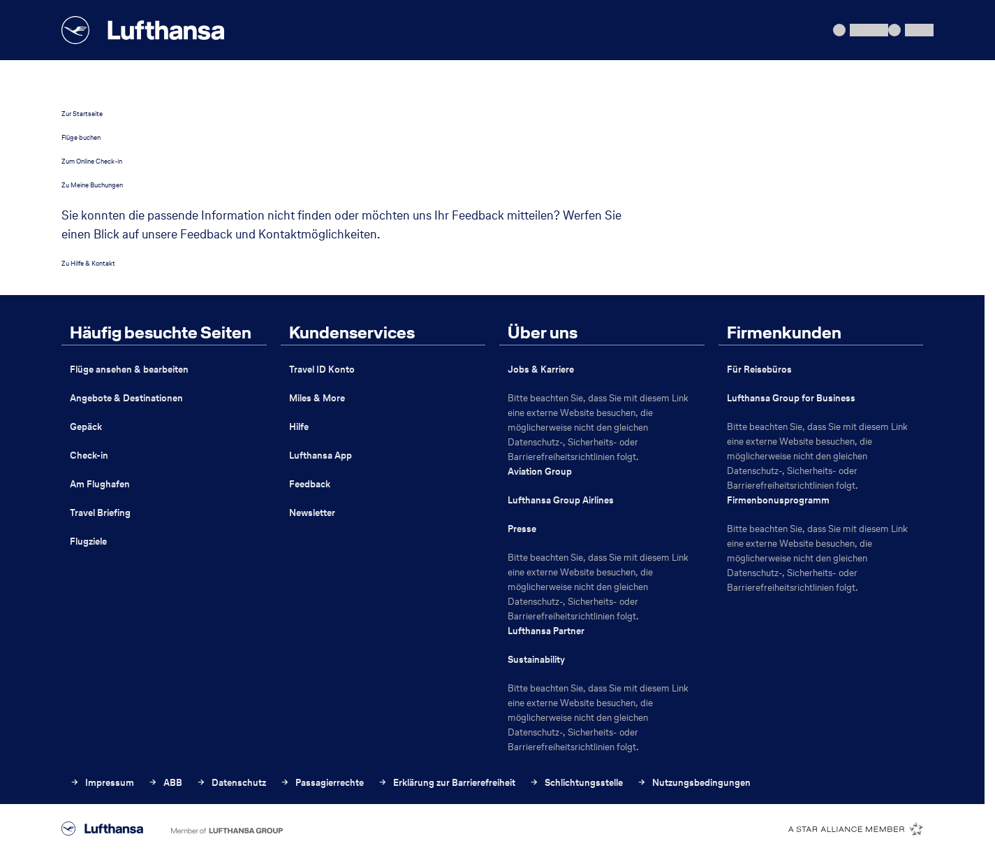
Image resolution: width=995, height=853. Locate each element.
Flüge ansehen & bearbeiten (129, 369)
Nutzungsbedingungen (694, 782)
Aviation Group (540, 471)
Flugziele (88, 541)
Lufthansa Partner (546, 631)
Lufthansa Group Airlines (561, 500)
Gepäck (86, 426)
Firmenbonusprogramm (778, 500)
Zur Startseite (82, 113)
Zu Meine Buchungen (92, 184)
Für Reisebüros (759, 369)
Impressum (102, 782)
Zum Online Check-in (91, 161)
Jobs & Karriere (541, 369)
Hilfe (299, 426)
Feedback (309, 484)
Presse (522, 529)
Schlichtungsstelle (576, 782)
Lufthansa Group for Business (791, 398)
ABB (165, 782)
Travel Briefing (100, 512)
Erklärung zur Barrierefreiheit (446, 782)
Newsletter (312, 513)
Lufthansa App (320, 455)
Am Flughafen (100, 484)
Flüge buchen (81, 137)
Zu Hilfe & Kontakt (88, 263)
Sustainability (536, 659)
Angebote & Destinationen (126, 398)
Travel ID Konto (322, 369)
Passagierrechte (322, 782)
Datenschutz (231, 782)
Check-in (89, 455)
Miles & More (317, 398)
